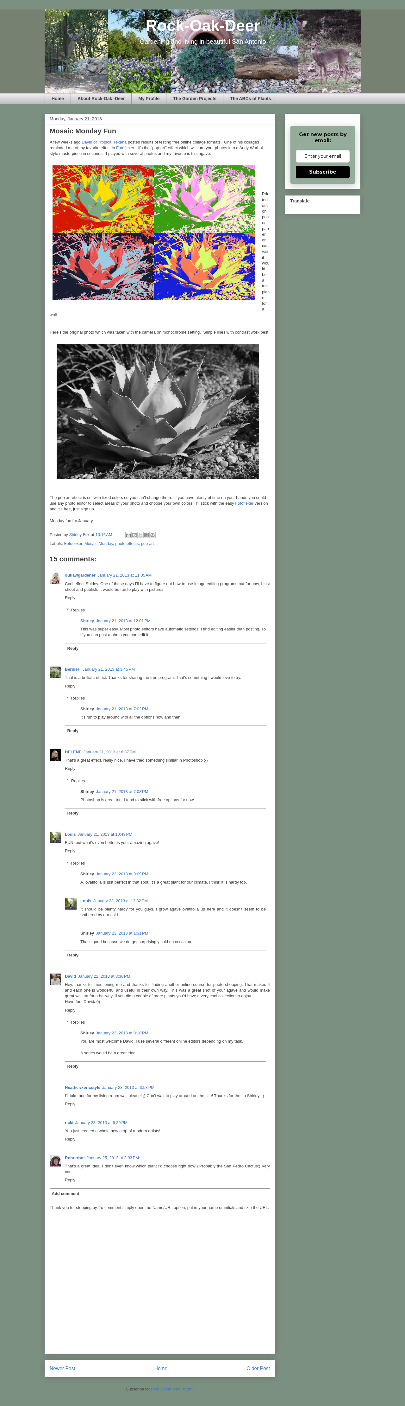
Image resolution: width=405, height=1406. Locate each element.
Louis (70, 834)
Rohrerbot (75, 1157)
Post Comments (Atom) (172, 1389)
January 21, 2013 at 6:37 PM (110, 752)
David (70, 976)
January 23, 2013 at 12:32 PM (120, 900)
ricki (69, 1122)
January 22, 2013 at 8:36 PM (104, 976)
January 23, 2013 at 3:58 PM (128, 1087)
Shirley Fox (80, 534)
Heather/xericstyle (82, 1087)
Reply (70, 597)
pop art (147, 543)
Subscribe (322, 172)
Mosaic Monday (98, 543)
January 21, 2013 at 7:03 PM (122, 791)
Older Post (258, 1368)
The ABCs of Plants (250, 98)
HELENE (73, 752)
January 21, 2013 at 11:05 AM (124, 575)
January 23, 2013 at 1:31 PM (122, 933)
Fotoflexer (125, 147)
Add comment (65, 1193)
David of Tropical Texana (104, 142)
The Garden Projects (194, 98)
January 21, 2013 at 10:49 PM (105, 834)
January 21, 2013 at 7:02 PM (122, 708)
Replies (78, 609)
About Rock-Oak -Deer (101, 98)
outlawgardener (80, 575)
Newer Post (62, 1368)
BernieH (73, 669)
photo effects (127, 543)
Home (58, 98)
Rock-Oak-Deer (203, 26)
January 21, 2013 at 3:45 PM (109, 669)
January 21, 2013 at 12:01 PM (123, 620)
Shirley (87, 620)
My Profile (148, 98)
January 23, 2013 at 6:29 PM (101, 1122)
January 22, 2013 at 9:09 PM (122, 874)
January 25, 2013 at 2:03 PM (113, 1157)
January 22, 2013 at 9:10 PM (122, 1033)
